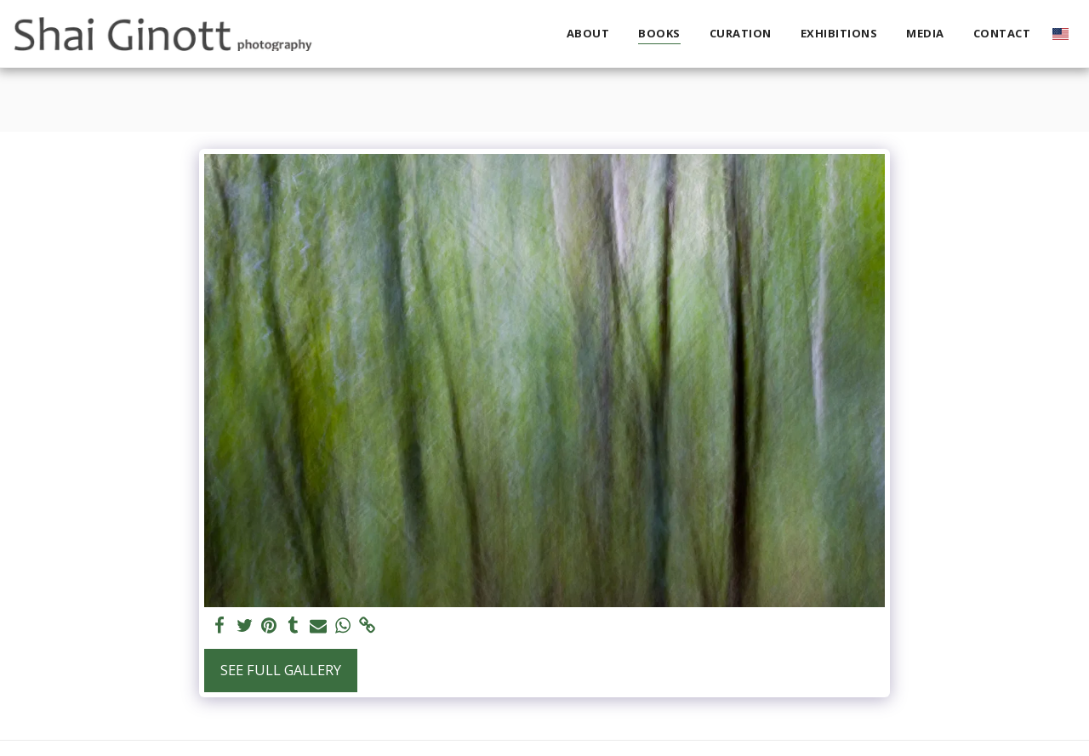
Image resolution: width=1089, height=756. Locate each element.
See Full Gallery (280, 669)
